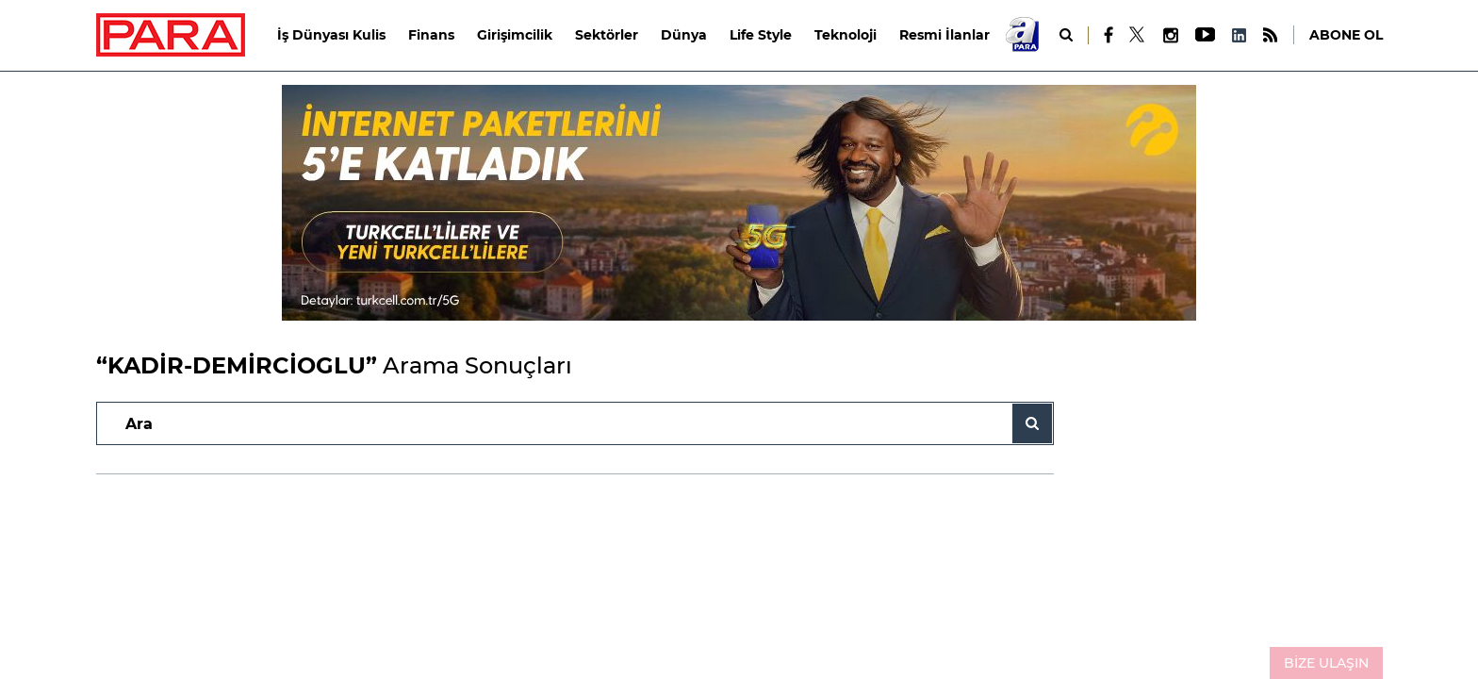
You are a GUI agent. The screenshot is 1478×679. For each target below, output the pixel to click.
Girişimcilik (514, 34)
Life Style (761, 34)
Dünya (684, 34)
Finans (431, 34)
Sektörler (606, 34)
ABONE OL (1346, 34)
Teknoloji (845, 34)
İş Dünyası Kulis (331, 34)
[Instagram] (1169, 35)
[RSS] (1270, 35)
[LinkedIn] (1238, 35)
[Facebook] (1109, 34)
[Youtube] (1204, 35)
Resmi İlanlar (944, 34)
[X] (1137, 34)
